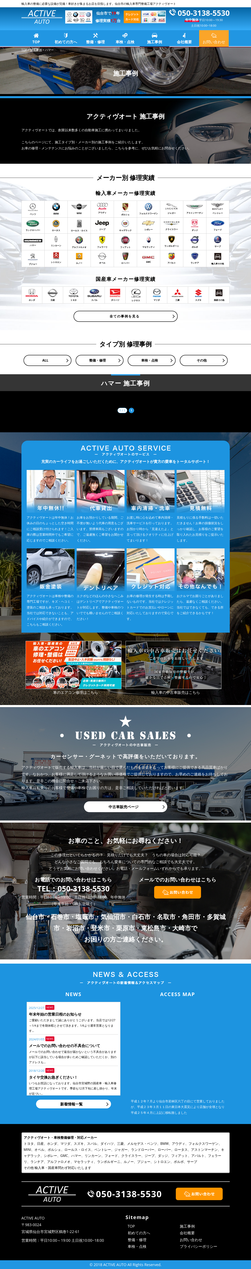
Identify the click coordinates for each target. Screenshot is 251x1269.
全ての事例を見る (125, 316)
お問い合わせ (191, 1239)
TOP (36, 41)
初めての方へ (66, 41)
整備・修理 (95, 41)
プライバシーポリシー (198, 1246)
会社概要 (184, 41)
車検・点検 (125, 41)
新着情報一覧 (71, 1104)
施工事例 (154, 41)
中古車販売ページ (124, 806)
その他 (202, 360)
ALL (45, 360)
